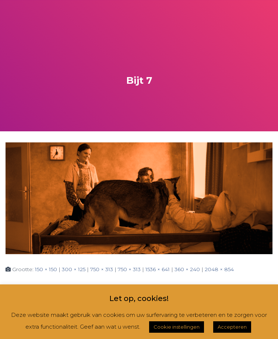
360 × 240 (187, 269)
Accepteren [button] (232, 327)
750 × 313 (101, 269)
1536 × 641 (157, 269)
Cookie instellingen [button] (177, 327)
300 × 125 (73, 269)
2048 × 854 (219, 269)
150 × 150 (46, 269)
